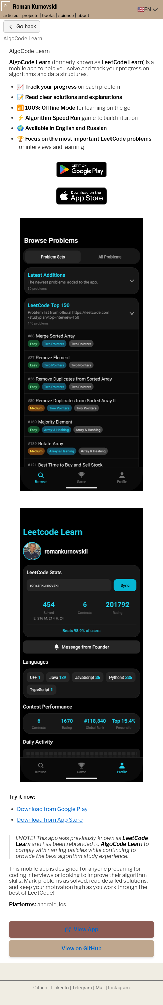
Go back (21, 26)
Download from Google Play (52, 809)
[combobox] (148, 9)
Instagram (119, 987)
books (48, 15)
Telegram (82, 987)
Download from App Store (50, 819)
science (66, 15)
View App (82, 929)
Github (40, 987)
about (83, 15)
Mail (100, 987)
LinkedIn (60, 987)
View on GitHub (81, 948)
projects (30, 15)
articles (10, 15)
